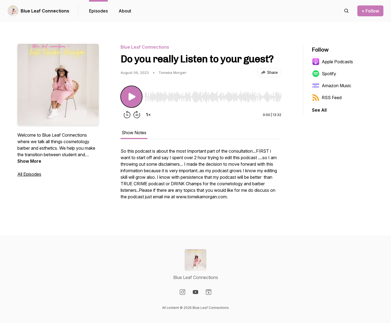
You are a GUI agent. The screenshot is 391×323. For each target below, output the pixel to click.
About (125, 11)
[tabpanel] (201, 176)
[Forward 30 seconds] (137, 114)
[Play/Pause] (131, 97)
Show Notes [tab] (134, 132)
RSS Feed (327, 97)
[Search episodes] (346, 11)
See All (319, 110)
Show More (29, 161)
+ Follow (370, 11)
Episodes (98, 11)
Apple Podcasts (332, 61)
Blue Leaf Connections (45, 11)
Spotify (324, 73)
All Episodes (29, 174)
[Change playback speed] (148, 114)
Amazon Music (331, 85)
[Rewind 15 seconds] (127, 114)
